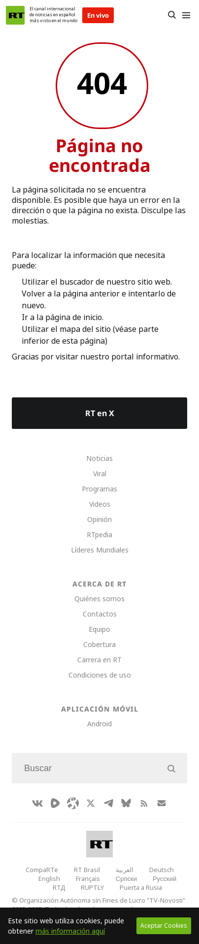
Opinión (99, 519)
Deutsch (161, 870)
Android (99, 723)
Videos (99, 504)
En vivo (98, 15)
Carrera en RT (99, 659)
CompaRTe (42, 870)
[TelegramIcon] (108, 803)
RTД (59, 887)
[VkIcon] (37, 803)
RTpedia (99, 534)
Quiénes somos (99, 598)
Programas (99, 489)
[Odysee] (73, 803)
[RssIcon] (144, 803)
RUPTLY (92, 887)
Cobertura (99, 644)
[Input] (99, 768)
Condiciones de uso (99, 675)
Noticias (99, 458)
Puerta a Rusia (141, 887)
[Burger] (186, 15)
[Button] (172, 15)
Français (88, 878)
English (49, 878)
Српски (126, 878)
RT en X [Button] (99, 413)
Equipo (99, 629)
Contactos (100, 614)
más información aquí (70, 931)
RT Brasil (87, 870)
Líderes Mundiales (100, 550)
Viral (99, 473)
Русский (164, 878)
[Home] (15, 15)
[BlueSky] (126, 803)
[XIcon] (91, 803)
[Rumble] (55, 803)
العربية (124, 870)
